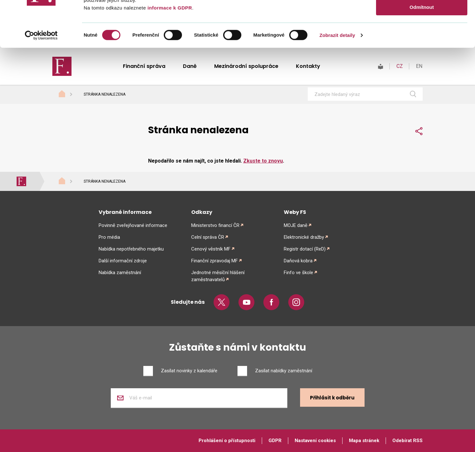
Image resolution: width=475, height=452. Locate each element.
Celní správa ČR (207, 237)
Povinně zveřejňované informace (133, 225)
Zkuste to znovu (263, 161)
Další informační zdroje (123, 261)
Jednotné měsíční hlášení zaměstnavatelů (218, 276)
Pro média (109, 237)
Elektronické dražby (304, 237)
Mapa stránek (364, 440)
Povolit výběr (422, 34)
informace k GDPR (169, 53)
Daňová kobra (298, 261)
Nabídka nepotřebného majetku (131, 249)
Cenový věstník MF (210, 249)
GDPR (275, 440)
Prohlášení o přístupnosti (227, 440)
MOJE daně (295, 225)
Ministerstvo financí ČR (215, 225)
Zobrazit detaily (337, 81)
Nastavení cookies (315, 440)
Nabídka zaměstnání (120, 272)
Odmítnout (422, 53)
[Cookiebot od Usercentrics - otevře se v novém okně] (41, 81)
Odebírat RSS (407, 440)
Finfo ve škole (298, 272)
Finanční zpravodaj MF (214, 261)
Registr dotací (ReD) (305, 249)
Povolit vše (421, 15)
